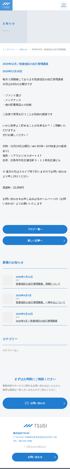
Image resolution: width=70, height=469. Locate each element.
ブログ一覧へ (35, 229)
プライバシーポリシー (35, 446)
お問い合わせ (46, 403)
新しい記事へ (47, 240)
